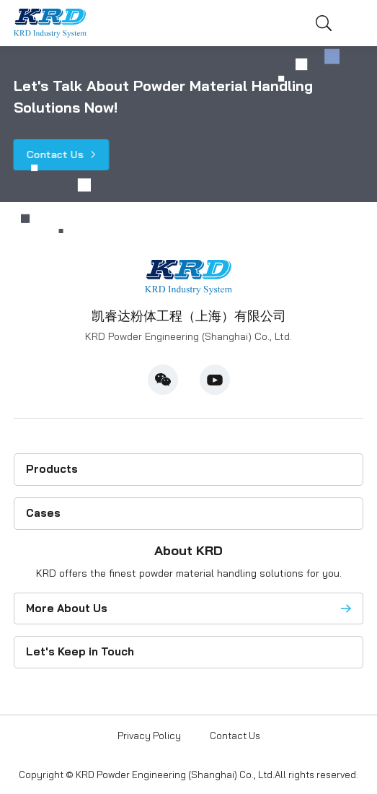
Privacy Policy (149, 735)
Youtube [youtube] (215, 380)
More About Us (66, 608)
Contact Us (54, 154)
